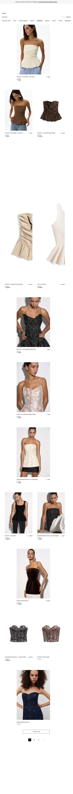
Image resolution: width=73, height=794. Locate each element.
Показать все (6, 20)
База (14, 20)
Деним (47, 20)
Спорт (54, 20)
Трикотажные (23, 20)
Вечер (32, 20)
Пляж (60, 20)
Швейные (68, 20)
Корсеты (40, 20)
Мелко (63, 17)
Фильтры (4, 17)
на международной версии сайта (47, 2)
